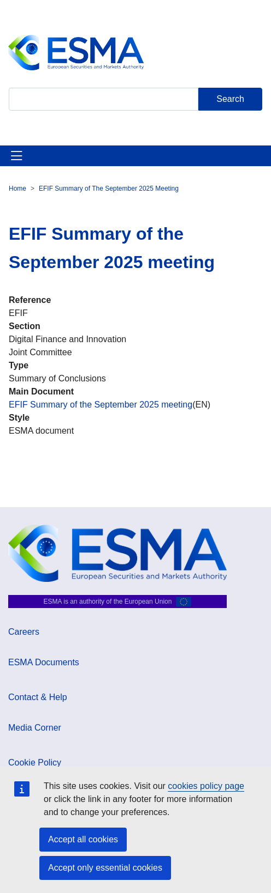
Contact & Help (37, 697)
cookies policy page (206, 786)
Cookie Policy (34, 762)
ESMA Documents (43, 662)
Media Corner (34, 727)
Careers (23, 631)
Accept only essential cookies (105, 867)
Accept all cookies (83, 839)
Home (17, 188)
